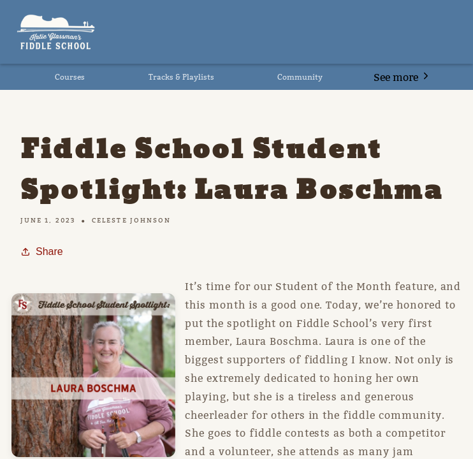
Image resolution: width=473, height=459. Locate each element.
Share (41, 251)
